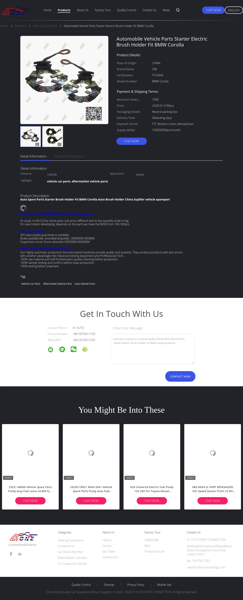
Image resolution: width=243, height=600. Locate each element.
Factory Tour (103, 10)
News (166, 10)
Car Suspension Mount (72, 564)
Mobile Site (164, 584)
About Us (82, 10)
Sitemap (109, 584)
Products (64, 10)
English (234, 10)
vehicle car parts (30, 283)
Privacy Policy (135, 584)
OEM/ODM (151, 540)
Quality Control (126, 10)
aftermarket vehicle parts (57, 283)
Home (47, 10)
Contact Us (150, 10)
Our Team (108, 551)
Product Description (69, 156)
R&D (147, 546)
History (107, 540)
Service (107, 546)
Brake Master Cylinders (72, 558)
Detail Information (33, 156)
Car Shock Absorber (70, 552)
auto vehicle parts (85, 283)
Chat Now (213, 10)
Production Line (155, 551)
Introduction (110, 557)
